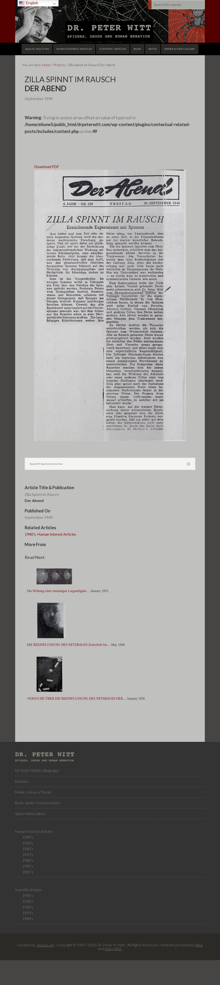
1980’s (27, 860)
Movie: (33, 792)
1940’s (27, 837)
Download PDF (46, 166)
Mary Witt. (113, 948)
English (28, 3)
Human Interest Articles (56, 534)
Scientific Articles (28, 890)
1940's (30, 534)
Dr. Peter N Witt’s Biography (37, 770)
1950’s (27, 843)
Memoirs (22, 781)
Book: (37, 803)
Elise (199, 945)
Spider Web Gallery (30, 814)
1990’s (27, 866)
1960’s (27, 849)
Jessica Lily (45, 945)
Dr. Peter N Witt (110, 21)
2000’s (27, 872)
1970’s (27, 855)
